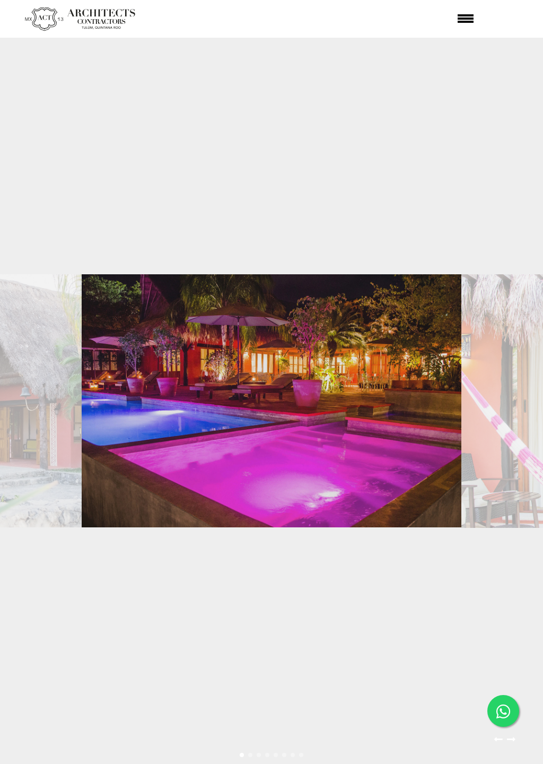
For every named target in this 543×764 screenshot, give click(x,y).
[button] (498, 741)
